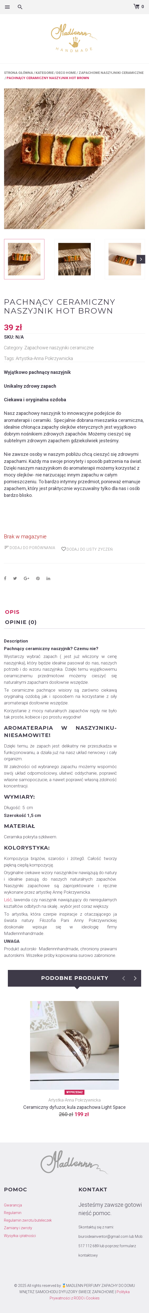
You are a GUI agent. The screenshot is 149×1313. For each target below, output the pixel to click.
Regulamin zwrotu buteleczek (28, 1220)
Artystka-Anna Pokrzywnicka (44, 358)
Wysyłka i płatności (20, 1236)
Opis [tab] (12, 612)
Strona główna (18, 73)
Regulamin (12, 1213)
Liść (8, 899)
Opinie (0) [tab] (21, 622)
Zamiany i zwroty (18, 1228)
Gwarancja (13, 1205)
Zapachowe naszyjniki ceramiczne (111, 73)
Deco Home (66, 73)
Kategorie (45, 73)
